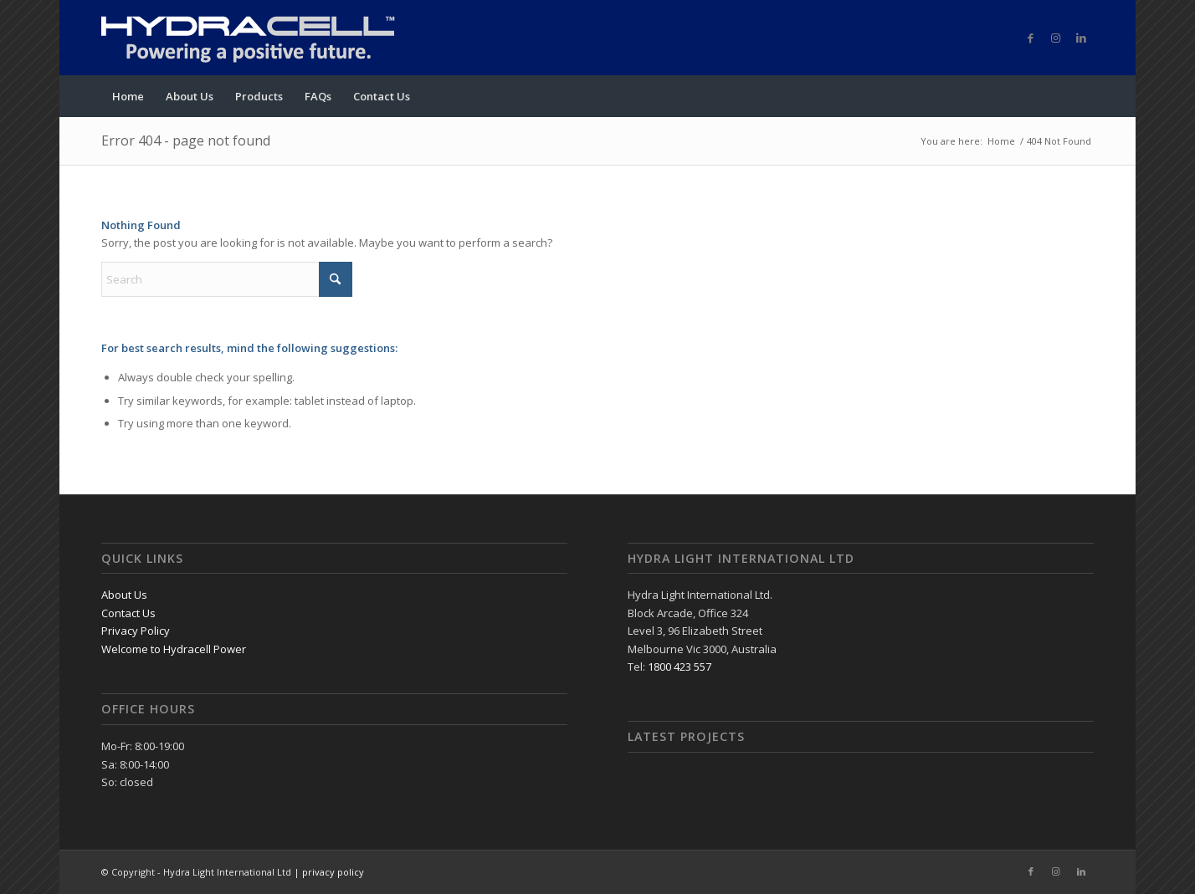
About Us (124, 594)
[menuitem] (128, 96)
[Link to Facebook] (1031, 37)
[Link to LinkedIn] (1081, 37)
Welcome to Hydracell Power (173, 648)
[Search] (226, 279)
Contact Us (128, 613)
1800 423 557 (679, 666)
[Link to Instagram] (1056, 37)
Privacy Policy (135, 630)
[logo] (268, 37)
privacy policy (333, 872)
